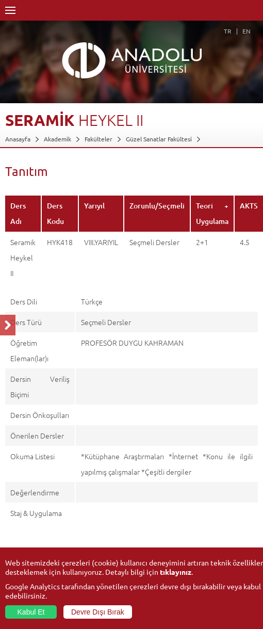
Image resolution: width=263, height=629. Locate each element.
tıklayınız (175, 571)
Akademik (57, 139)
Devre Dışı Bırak (97, 612)
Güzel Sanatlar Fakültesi (159, 139)
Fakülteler (98, 139)
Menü (10, 10)
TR (228, 31)
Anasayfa (17, 139)
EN (246, 31)
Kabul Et (31, 612)
